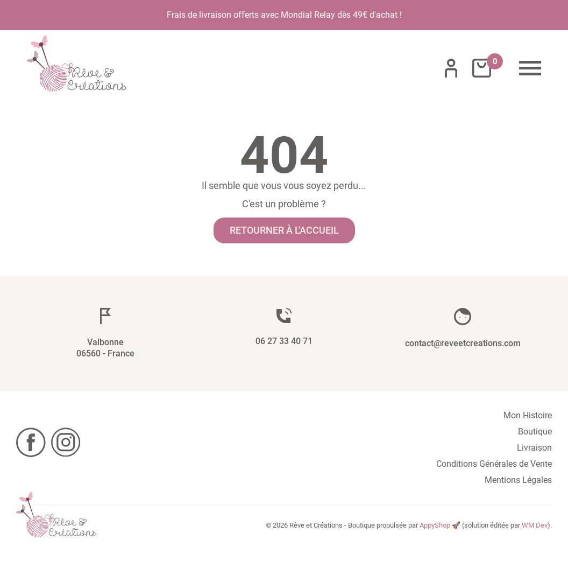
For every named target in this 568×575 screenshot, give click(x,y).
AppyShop (435, 525)
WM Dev (535, 525)
